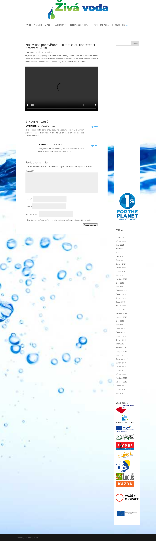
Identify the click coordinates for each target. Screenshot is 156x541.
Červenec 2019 (121, 290)
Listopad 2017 (121, 351)
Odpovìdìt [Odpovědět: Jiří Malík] (94, 145)
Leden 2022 (120, 233)
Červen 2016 (121, 385)
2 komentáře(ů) (47, 52)
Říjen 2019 (120, 283)
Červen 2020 (121, 264)
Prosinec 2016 (121, 378)
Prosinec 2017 (121, 347)
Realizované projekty (78, 25)
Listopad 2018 (121, 317)
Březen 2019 (121, 306)
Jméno (28, 199)
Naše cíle (38, 25)
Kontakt (116, 25)
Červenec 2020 (121, 260)
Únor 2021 (120, 245)
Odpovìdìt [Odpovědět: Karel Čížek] (94, 127)
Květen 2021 (121, 237)
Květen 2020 (121, 268)
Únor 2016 (120, 393)
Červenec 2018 (121, 332)
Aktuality (59, 25)
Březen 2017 (121, 374)
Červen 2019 (121, 294)
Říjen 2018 (120, 321)
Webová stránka (31, 214)
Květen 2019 (121, 298)
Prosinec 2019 (121, 279)
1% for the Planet (101, 25)
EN (123, 25)
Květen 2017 (121, 366)
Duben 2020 (120, 271)
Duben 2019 (120, 302)
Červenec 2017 (121, 359)
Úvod (28, 25)
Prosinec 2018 (121, 313)
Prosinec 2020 (121, 249)
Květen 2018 (121, 340)
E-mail (28, 206)
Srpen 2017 (120, 355)
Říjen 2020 (120, 252)
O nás (47, 25)
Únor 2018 (120, 344)
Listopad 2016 (121, 382)
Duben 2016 (120, 389)
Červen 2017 (121, 363)
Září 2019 (119, 287)
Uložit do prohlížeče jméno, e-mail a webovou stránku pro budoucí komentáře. (59, 220)
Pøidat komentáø (90, 225)
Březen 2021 (121, 241)
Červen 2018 (121, 336)
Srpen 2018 (120, 328)
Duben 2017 (120, 370)
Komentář (61, 171)
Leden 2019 (120, 309)
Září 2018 (119, 325)
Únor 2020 (120, 275)
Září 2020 (119, 256)
